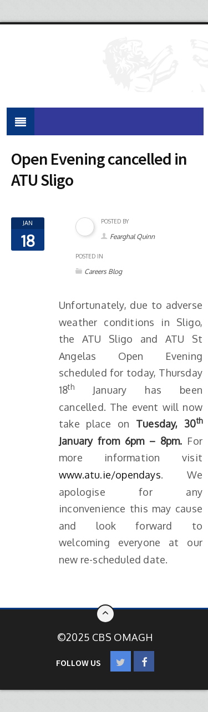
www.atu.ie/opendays (110, 475)
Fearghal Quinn (132, 236)
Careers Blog (103, 271)
